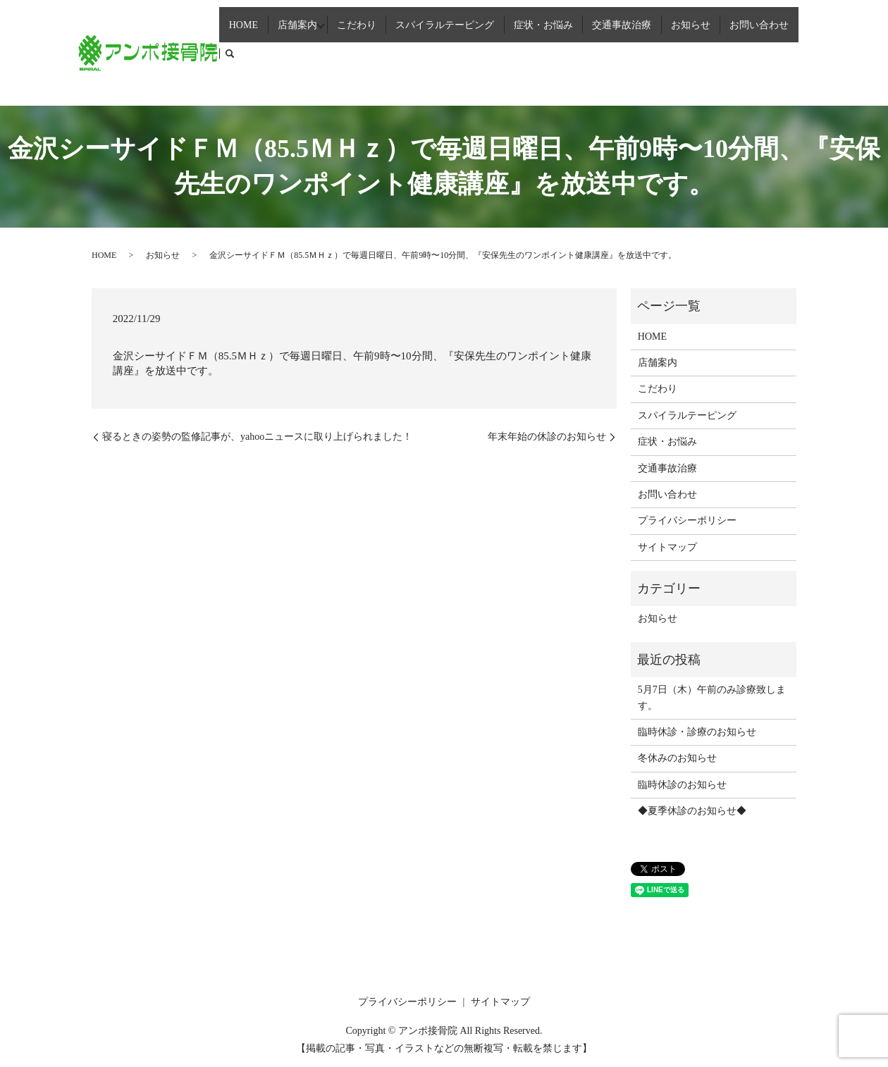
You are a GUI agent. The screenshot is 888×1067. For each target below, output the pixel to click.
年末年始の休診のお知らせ (547, 436)
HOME (260, 51)
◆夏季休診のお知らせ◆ (692, 811)
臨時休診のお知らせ (682, 784)
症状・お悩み (552, 51)
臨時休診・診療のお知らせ (697, 732)
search (799, 52)
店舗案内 (309, 51)
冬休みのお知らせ (677, 758)
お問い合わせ (752, 51)
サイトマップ (667, 547)
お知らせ (689, 51)
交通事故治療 (626, 51)
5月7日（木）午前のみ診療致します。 (712, 697)
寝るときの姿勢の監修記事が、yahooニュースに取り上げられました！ (257, 436)
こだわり (372, 51)
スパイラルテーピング (457, 51)
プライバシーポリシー (687, 520)
